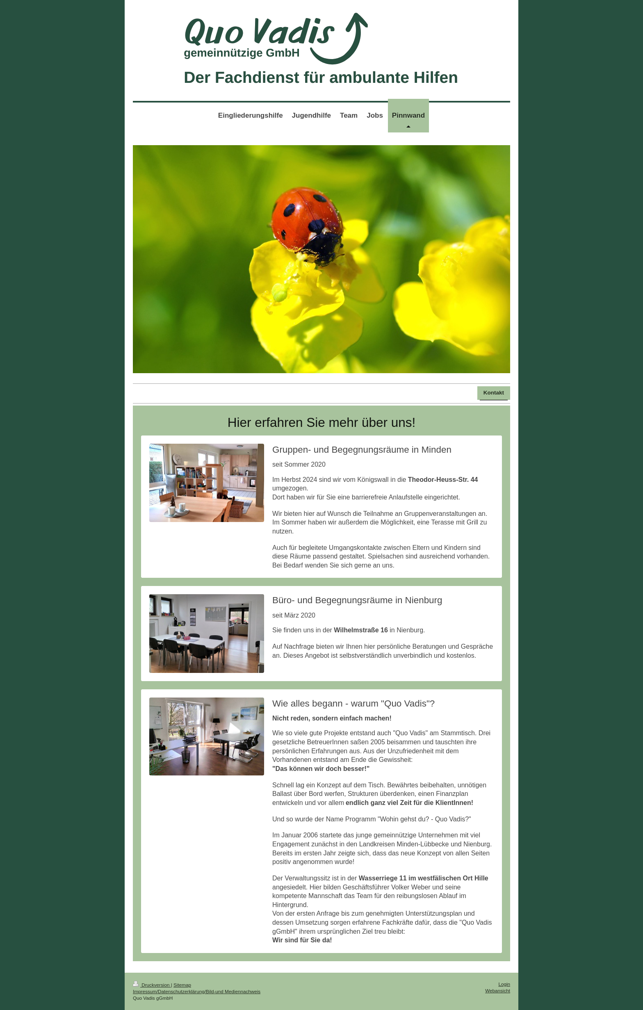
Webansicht (497, 990)
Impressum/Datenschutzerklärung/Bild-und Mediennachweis (196, 991)
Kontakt (493, 393)
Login (504, 984)
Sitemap (182, 984)
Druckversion (152, 984)
